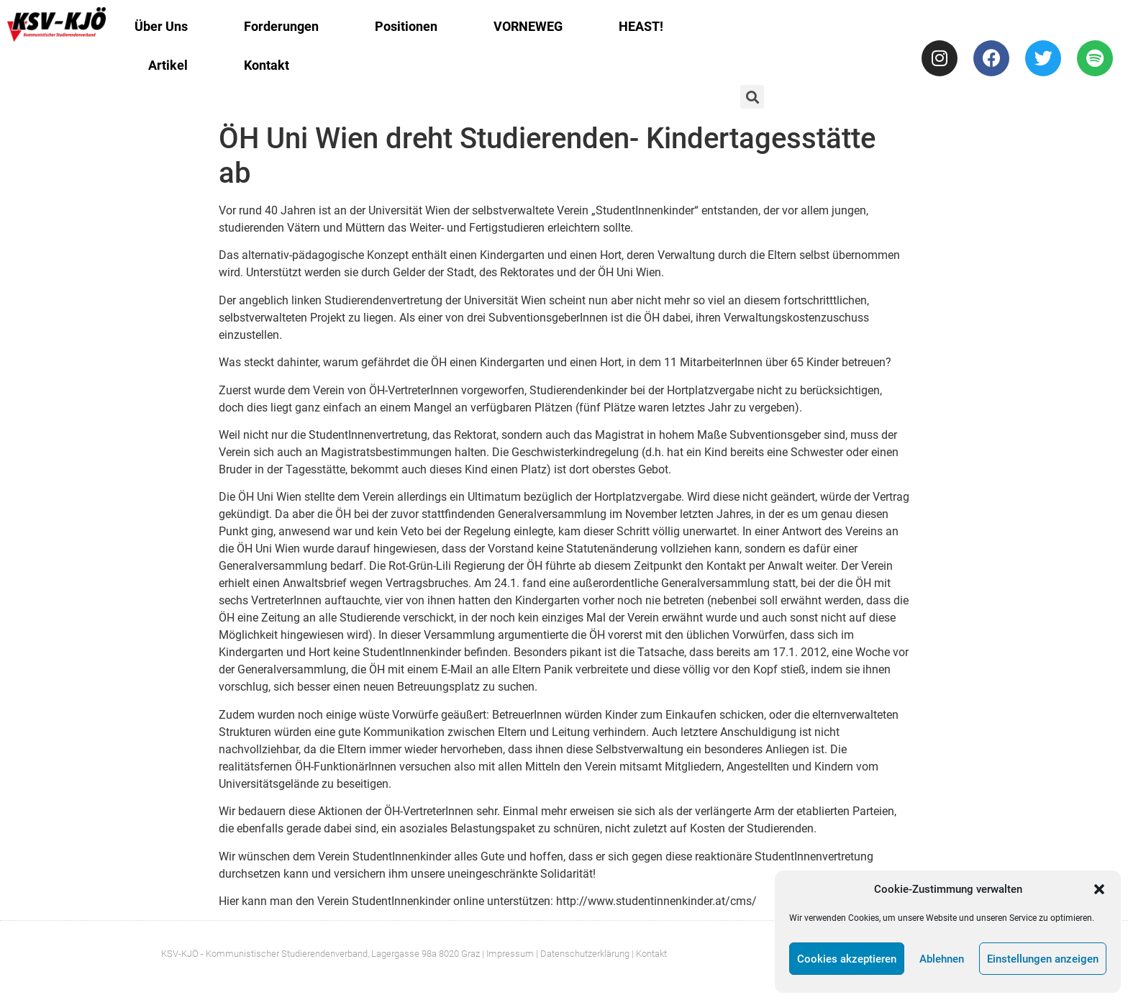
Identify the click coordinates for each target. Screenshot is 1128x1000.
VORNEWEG (528, 26)
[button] (1099, 889)
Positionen (406, 26)
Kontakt (266, 65)
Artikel (168, 65)
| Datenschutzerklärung (582, 953)
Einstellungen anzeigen (1043, 959)
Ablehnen (941, 959)
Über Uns (161, 26)
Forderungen (281, 26)
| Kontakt (649, 953)
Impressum (510, 953)
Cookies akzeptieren (846, 959)
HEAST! (641, 26)
